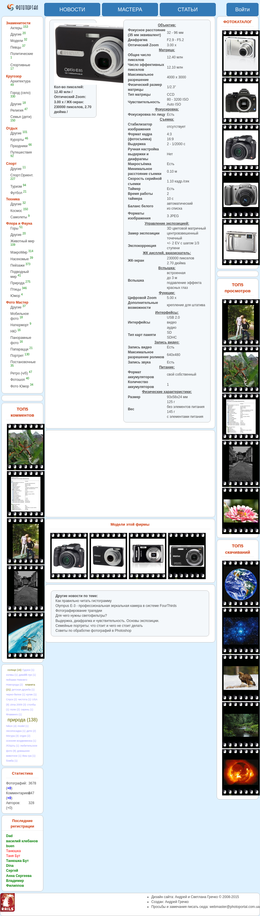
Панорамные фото (20, 340)
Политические (21, 55)
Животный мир (22, 242)
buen (10, 846)
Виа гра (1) (28, 755)
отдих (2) (25, 735)
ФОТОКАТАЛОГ (237, 22)
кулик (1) (31, 694)
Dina (10, 866)
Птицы (18, 289)
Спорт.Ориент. (21, 176)
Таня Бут (13, 856)
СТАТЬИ (188, 9)
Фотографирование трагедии (78, 611)
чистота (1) (24, 699)
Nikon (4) (11, 726)
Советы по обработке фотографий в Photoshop (93, 631)
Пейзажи (20, 265)
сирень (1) (27, 709)
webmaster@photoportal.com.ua (234, 907)
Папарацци (21, 349)
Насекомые (21, 259)
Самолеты (20, 217)
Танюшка (13, 851)
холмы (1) (12, 674)
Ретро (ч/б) (21, 373)
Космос (19, 210)
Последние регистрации (22, 823)
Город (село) (20, 94)
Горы (16, 228)
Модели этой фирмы (130, 524)
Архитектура (20, 82)
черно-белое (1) (15, 694)
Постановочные (23, 363)
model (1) (23, 726)
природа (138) (23, 719)
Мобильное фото (19, 316)
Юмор (16, 295)
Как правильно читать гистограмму (83, 601)
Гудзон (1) (28, 669)
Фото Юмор (21, 386)
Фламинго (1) (14, 714)
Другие (18, 34)
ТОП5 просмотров (237, 287)
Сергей (12, 871)
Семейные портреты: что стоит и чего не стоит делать (99, 626)
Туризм (18, 186)
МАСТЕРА (130, 9)
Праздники (21, 146)
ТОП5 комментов (22, 412)
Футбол (18, 193)
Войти (242, 9)
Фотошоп (19, 379)
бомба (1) (12, 760)
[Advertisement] (81, 142)
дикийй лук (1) (27, 674)
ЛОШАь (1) (12, 745)
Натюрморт (20, 325)
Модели (18, 40)
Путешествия (21, 154)
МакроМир (21, 252)
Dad (9, 836)
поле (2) (15, 709)
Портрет (19, 355)
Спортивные (20, 66)
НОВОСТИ (72, 9)
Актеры (19, 28)
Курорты (19, 139)
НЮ (15, 331)
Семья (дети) (20, 118)
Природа (20, 283)
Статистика (22, 773)
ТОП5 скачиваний (237, 548)
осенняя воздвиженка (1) (21, 740)
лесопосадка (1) (15, 731)
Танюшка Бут (17, 861)
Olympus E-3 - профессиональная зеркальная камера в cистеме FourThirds (116, 606)
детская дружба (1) (23, 689)
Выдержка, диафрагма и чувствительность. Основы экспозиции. (107, 621)
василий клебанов (22, 841)
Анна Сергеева (18, 876)
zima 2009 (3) (18, 704)
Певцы (17, 47)
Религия (19, 110)
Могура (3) (12, 735)
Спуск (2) (11, 699)
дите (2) (31, 731)
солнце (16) (14, 669)
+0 (9, 788)
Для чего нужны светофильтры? (81, 616)
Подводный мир (19, 274)
